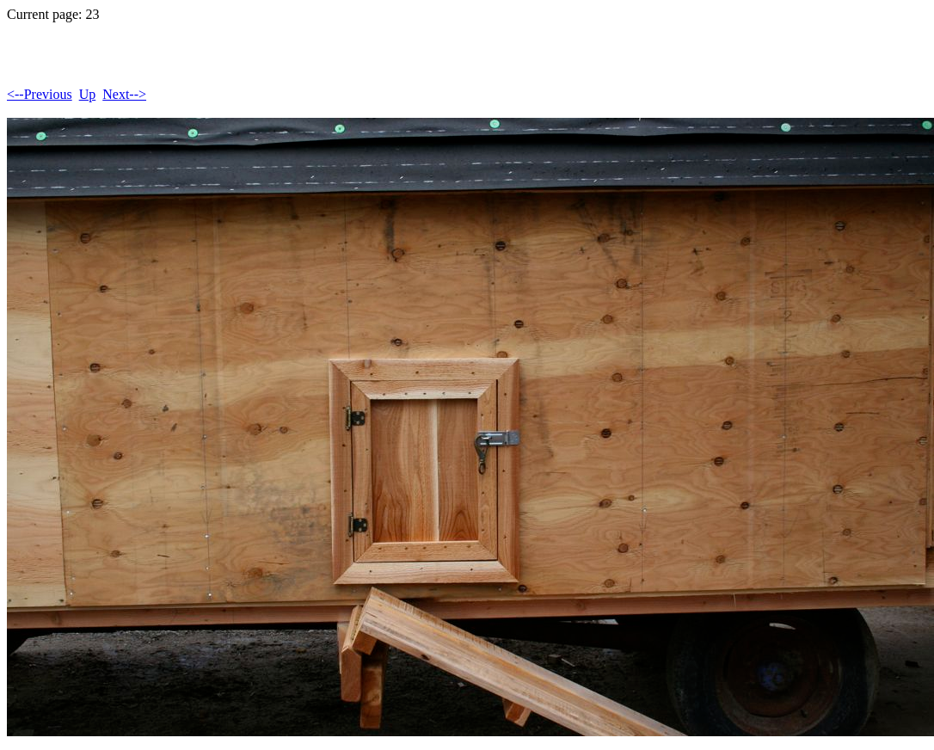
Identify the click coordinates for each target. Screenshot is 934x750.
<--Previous (39, 94)
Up (87, 94)
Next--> (124, 94)
